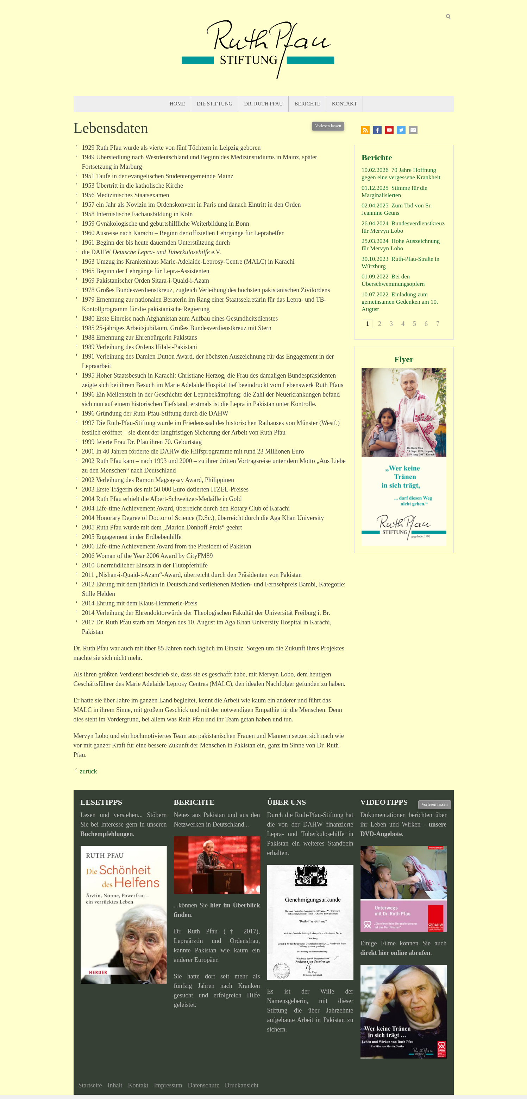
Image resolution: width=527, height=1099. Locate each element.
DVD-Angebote (381, 833)
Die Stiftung (214, 104)
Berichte (307, 104)
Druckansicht (241, 1085)
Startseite (90, 1085)
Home (177, 104)
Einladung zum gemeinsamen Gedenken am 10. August (400, 302)
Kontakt (344, 104)
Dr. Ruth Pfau (263, 104)
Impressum (168, 1085)
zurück (88, 771)
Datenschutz (203, 1085)
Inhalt (114, 1085)
